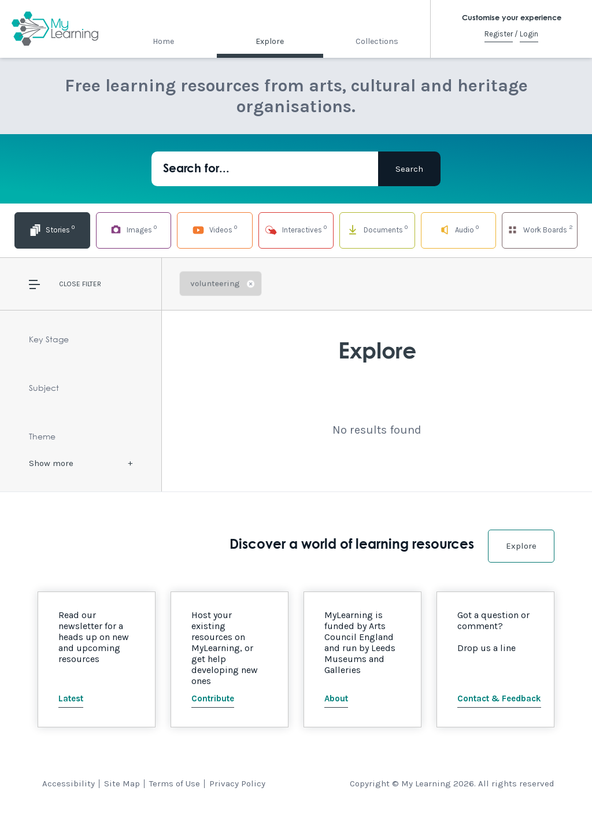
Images (133, 229)
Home (163, 41)
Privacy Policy (237, 783)
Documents (377, 229)
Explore (270, 41)
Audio (459, 229)
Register (498, 33)
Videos (214, 229)
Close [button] (69, 284)
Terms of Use (174, 783)
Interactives (295, 229)
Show (51, 463)
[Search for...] (264, 168)
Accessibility (68, 783)
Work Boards (540, 229)
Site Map (122, 783)
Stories (52, 229)
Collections (377, 41)
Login (529, 33)
